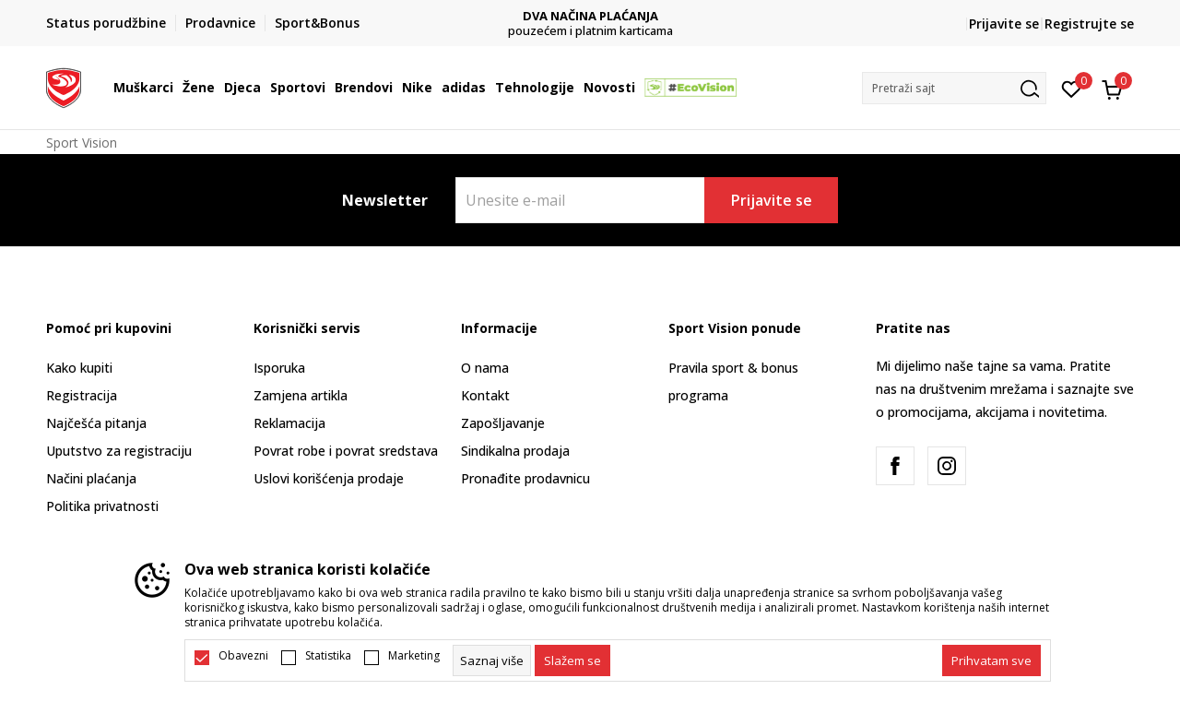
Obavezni (243, 655)
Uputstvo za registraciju (119, 450)
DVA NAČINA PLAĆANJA (590, 16)
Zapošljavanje (503, 423)
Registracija (81, 395)
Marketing (414, 655)
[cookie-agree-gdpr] (572, 660)
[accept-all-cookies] (991, 660)
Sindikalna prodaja (515, 450)
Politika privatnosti (102, 506)
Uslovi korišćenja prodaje (329, 478)
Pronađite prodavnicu (525, 478)
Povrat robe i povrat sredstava (346, 450)
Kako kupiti (79, 367)
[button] (954, 88)
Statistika (328, 655)
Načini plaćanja (91, 478)
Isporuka (279, 367)
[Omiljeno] (1071, 87)
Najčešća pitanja (96, 423)
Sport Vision (81, 142)
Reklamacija (289, 423)
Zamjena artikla (301, 395)
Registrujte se (1089, 23)
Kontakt (485, 395)
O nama (485, 367)
